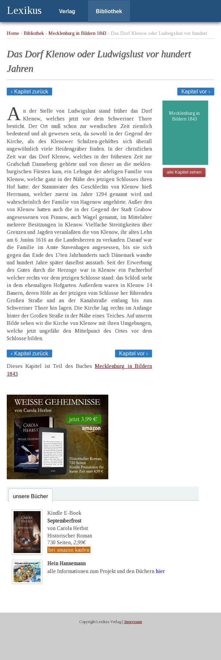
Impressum (133, 621)
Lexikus (24, 10)
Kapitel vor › (195, 91)
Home (13, 33)
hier (160, 571)
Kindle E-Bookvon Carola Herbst (67, 520)
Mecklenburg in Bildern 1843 (77, 33)
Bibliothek (109, 11)
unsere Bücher (30, 496)
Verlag (67, 11)
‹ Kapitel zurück (29, 91)
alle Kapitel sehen (184, 172)
